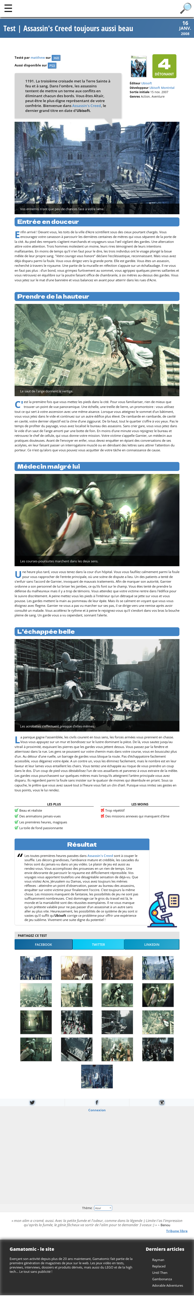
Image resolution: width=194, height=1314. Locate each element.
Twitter (98, 944)
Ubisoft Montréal (161, 88)
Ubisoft (146, 83)
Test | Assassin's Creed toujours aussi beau (68, 28)
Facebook (43, 944)
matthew (38, 58)
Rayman (158, 1260)
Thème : (97, 1208)
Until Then (159, 1272)
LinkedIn (151, 944)
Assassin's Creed (86, 105)
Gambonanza (162, 1279)
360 (56, 58)
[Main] (8, 8)
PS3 (52, 65)
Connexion (97, 1110)
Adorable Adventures (167, 1285)
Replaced (158, 1266)
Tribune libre (177, 1231)
